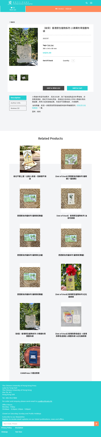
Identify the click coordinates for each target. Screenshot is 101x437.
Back (13, 22)
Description (15, 98)
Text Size (18, 432)
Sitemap (4, 432)
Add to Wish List (53, 88)
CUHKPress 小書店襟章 (30, 373)
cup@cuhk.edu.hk (45, 401)
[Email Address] (48, 423)
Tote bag (50, 45)
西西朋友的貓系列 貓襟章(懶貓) (71, 255)
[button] (63, 9)
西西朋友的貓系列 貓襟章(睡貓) (30, 294)
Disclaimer (19, 428)
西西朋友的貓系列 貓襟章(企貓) (30, 255)
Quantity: (66, 61)
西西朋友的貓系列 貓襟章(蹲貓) (30, 216)
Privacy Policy (6, 428)
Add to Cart (77, 88)
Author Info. (16, 103)
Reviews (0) (15, 108)
